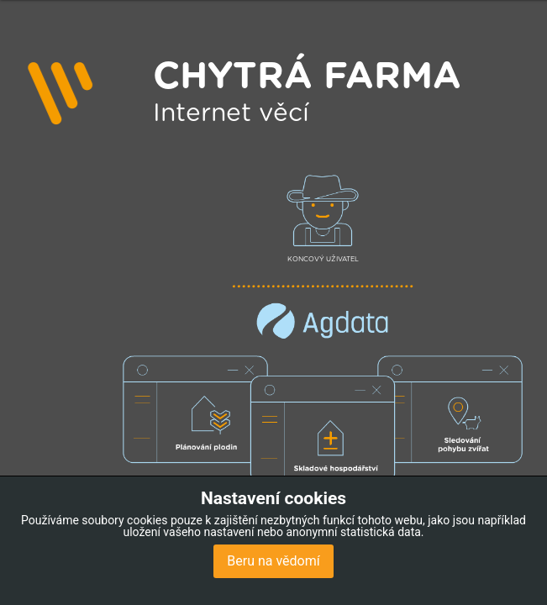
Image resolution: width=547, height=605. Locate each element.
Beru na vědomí (273, 561)
